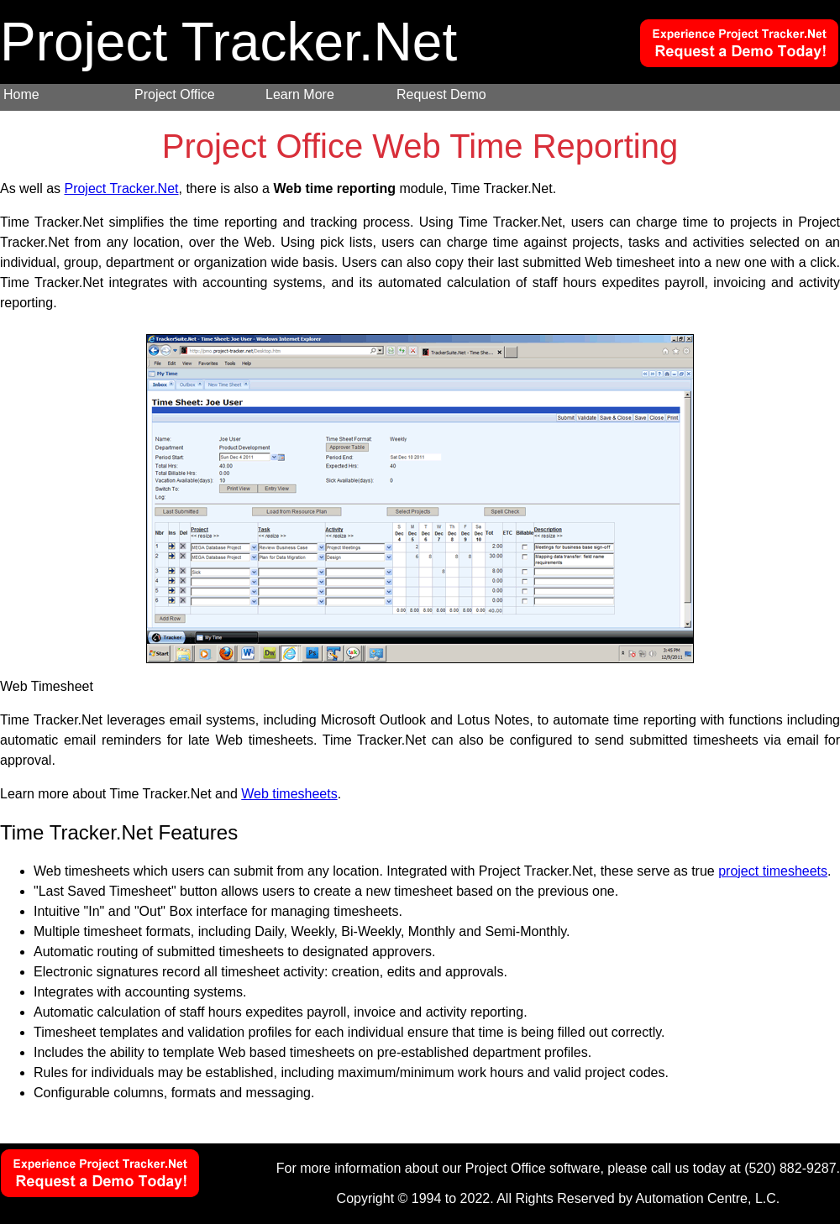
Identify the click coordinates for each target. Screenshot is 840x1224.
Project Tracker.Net (121, 188)
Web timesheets (289, 794)
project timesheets (772, 871)
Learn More (299, 94)
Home (21, 94)
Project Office (174, 94)
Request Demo (441, 94)
